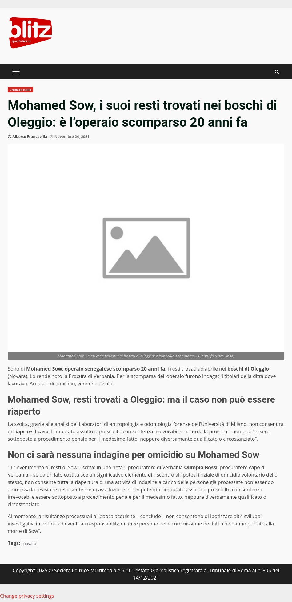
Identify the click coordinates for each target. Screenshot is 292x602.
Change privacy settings (27, 595)
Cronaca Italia (20, 90)
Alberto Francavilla (29, 136)
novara (29, 543)
